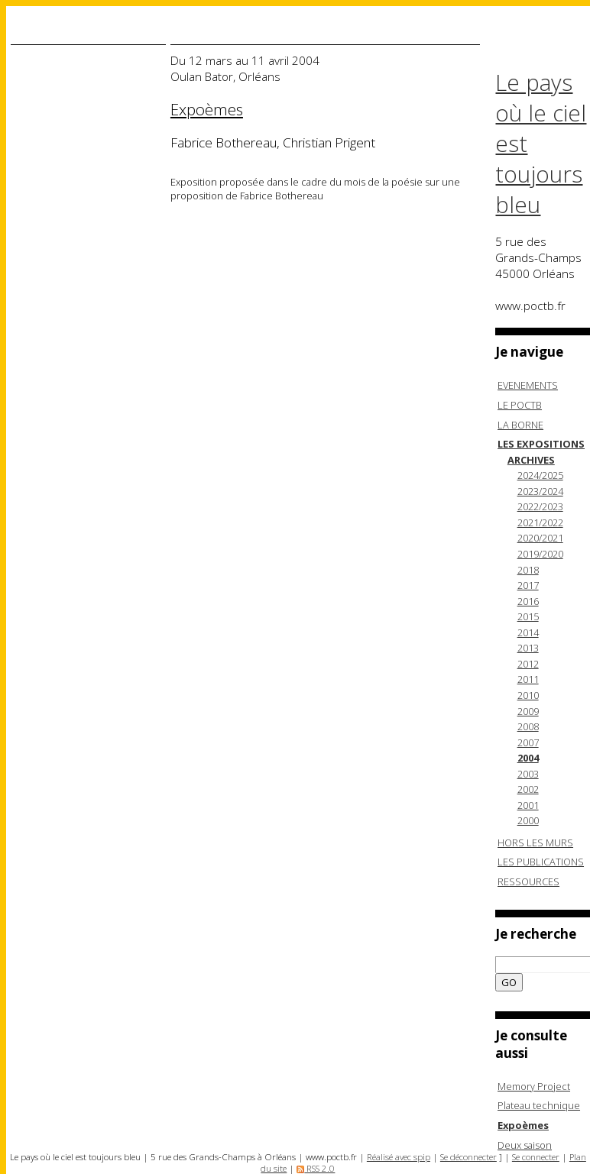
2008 (528, 726)
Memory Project (534, 1086)
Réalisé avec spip (398, 1157)
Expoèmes (523, 1125)
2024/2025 (540, 475)
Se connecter (535, 1157)
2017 (528, 585)
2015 (528, 616)
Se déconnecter (468, 1157)
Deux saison (525, 1145)
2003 (528, 774)
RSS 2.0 (316, 1168)
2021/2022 (540, 522)
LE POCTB (520, 405)
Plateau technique (539, 1105)
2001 (528, 805)
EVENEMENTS (528, 385)
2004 (528, 758)
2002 (528, 789)
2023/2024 (540, 491)
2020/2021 (540, 538)
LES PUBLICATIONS (541, 861)
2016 (528, 601)
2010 (528, 695)
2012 (528, 664)
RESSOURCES (528, 881)
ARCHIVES (531, 460)
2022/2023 (540, 506)
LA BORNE (520, 425)
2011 (528, 679)
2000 (528, 820)
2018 (528, 570)
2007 (528, 742)
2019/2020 (540, 554)
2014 (528, 632)
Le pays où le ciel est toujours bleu (540, 143)
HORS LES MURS (535, 842)
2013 (528, 648)
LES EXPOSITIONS (541, 444)
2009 (528, 711)
